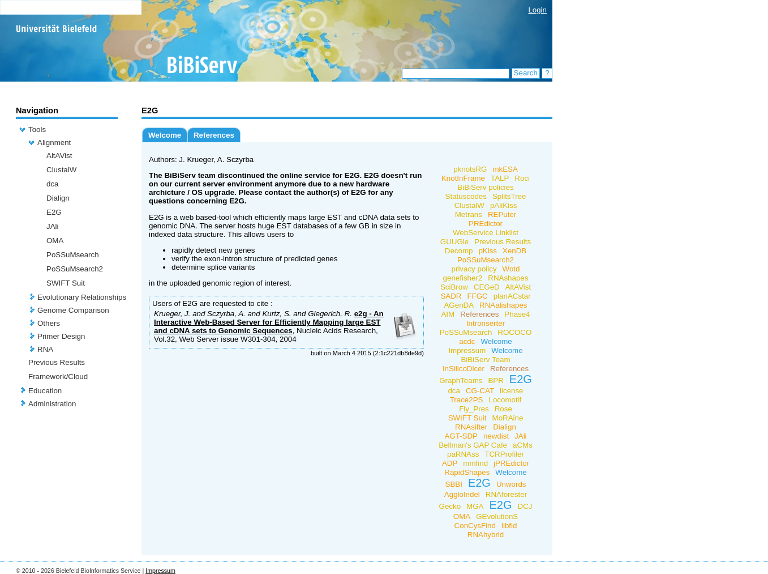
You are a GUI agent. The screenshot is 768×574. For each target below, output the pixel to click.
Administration (52, 403)
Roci (522, 178)
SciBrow (454, 287)
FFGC (477, 296)
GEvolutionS (497, 516)
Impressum (467, 350)
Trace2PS (466, 400)
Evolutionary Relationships (81, 297)
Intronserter (485, 323)
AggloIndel (462, 494)
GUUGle (454, 241)
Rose (503, 409)
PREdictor (486, 223)
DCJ (525, 506)
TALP (500, 178)
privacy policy (474, 269)
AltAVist (59, 155)
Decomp (459, 250)
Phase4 (517, 314)
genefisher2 (463, 278)
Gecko (450, 506)
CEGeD (487, 287)
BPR (495, 380)
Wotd (511, 269)
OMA (54, 240)
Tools (37, 129)
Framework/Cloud (58, 376)
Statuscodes (466, 196)
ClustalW (61, 169)
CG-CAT (480, 390)
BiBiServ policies (485, 187)
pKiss (487, 250)
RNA (45, 349)
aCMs (523, 445)
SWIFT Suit (65, 283)
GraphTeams (460, 380)
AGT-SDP (461, 436)
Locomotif (504, 400)
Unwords (511, 484)
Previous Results (56, 362)
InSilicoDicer (463, 368)
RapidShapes (467, 472)
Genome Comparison (73, 310)
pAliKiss (503, 205)
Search (526, 73)
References (214, 135)
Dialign (58, 198)
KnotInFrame (463, 178)
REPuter (502, 214)
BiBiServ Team (485, 359)
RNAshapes (508, 278)
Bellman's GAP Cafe (473, 445)
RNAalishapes (503, 305)
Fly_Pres (474, 409)
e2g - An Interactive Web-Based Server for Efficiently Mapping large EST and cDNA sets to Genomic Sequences (269, 322)
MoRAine (508, 418)
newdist (496, 436)
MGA (474, 506)
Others (48, 323)
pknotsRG (470, 169)
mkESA (504, 169)
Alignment (54, 142)
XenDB (514, 250)
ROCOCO (514, 332)
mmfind (475, 463)
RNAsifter (471, 427)
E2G (54, 212)
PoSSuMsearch (72, 254)
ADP (449, 463)
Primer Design (61, 336)
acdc (467, 341)
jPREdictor (511, 463)
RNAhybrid (485, 534)
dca (52, 184)
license (512, 390)
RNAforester (506, 494)
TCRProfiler (504, 454)
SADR (450, 296)
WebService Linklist (485, 232)
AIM (447, 314)
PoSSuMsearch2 (74, 269)
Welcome (164, 135)
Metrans (468, 214)
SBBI (453, 484)
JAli (52, 226)
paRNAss (463, 454)
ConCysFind (475, 525)
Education (45, 390)
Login (537, 10)
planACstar (512, 296)
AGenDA (459, 305)
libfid (509, 525)
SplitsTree (509, 196)
